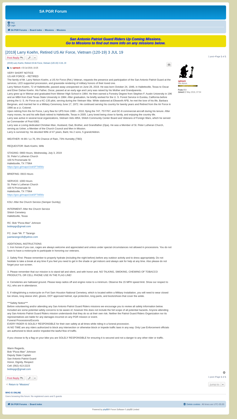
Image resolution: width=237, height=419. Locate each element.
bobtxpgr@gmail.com (19, 226)
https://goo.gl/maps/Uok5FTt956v (25, 166)
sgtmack (182, 81)
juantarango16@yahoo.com (22, 236)
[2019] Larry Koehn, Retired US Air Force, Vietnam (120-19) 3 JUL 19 (64, 52)
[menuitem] (11, 22)
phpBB (106, 409)
